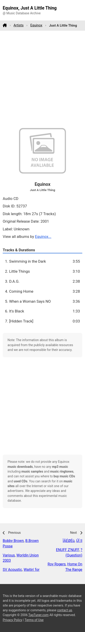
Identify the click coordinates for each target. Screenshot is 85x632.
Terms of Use (34, 620)
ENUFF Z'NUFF (67, 550)
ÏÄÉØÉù (69, 541)
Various (9, 555)
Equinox (36, 25)
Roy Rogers (57, 564)
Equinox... (43, 236)
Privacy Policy (12, 620)
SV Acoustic (12, 569)
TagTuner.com (38, 615)
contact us (64, 610)
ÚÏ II (79, 541)
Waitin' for (31, 569)
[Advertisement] (42, 79)
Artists (19, 25)
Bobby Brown (13, 541)
